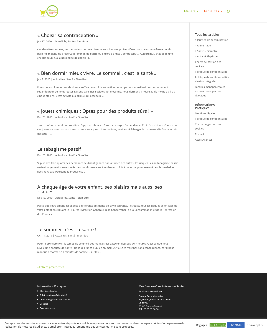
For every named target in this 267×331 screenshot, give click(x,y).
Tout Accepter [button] (218, 325)
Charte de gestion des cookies (55, 299)
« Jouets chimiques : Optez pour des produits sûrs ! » (95, 111)
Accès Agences (203, 139)
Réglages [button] (201, 325)
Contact (199, 134)
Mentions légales (205, 113)
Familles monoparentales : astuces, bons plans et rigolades (211, 91)
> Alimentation (203, 45)
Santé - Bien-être (78, 41)
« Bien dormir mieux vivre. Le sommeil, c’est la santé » (97, 73)
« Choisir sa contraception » (68, 35)
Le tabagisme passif (59, 149)
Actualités (211, 11)
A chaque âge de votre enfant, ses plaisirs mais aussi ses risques (99, 189)
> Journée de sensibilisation (211, 40)
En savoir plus (254, 325)
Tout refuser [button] (235, 324)
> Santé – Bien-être (206, 51)
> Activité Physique (206, 56)
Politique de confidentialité (211, 71)
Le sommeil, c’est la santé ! (66, 229)
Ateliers (189, 11)
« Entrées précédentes (50, 267)
